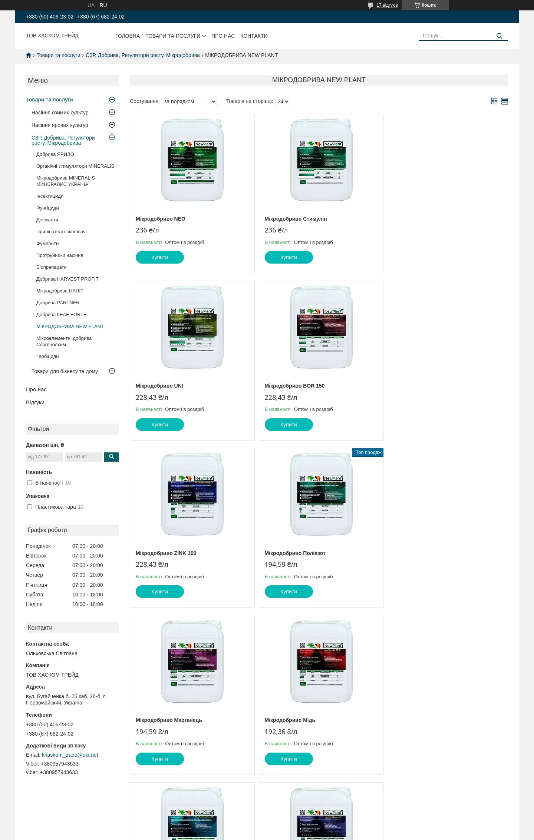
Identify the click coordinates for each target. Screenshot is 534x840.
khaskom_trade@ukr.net (70, 755)
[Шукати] (499, 36)
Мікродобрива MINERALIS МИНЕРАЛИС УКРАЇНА (65, 181)
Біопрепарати (51, 267)
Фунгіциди (47, 208)
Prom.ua (301, 826)
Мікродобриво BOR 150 (166, 386)
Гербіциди (47, 356)
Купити (160, 257)
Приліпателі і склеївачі (61, 231)
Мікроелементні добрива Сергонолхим (64, 341)
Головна (127, 36)
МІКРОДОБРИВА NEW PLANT (70, 326)
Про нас (223, 36)
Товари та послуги (172, 36)
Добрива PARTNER (58, 302)
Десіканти (47, 219)
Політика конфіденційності (319, 833)
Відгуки (35, 402)
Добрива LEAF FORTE (61, 314)
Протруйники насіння (59, 255)
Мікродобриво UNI (414, 219)
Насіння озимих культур (60, 113)
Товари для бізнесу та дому (65, 371)
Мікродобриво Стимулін (294, 219)
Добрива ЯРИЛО (55, 154)
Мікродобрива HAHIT (59, 291)
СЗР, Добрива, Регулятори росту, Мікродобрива (143, 55)
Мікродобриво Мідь (288, 553)
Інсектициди (49, 196)
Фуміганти (47, 243)
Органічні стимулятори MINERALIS (75, 166)
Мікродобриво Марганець (169, 553)
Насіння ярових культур (60, 125)
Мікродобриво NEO (160, 219)
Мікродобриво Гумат (162, 720)
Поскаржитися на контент (262, 833)
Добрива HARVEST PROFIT (67, 279)
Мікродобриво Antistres (420, 553)
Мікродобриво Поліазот (420, 386)
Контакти (253, 36)
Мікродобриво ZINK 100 (293, 386)
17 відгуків (387, 5)
